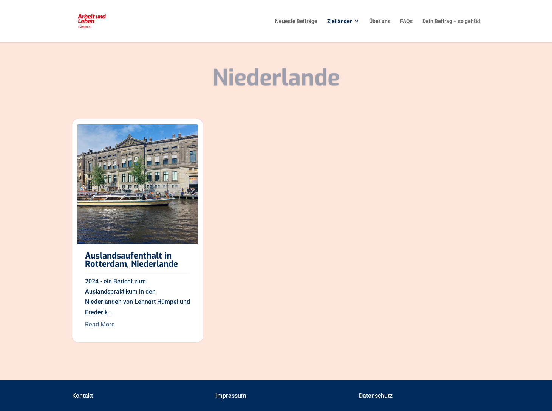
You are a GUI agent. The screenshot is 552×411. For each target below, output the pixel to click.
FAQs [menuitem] (406, 21)
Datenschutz (376, 395)
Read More (100, 324)
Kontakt (82, 395)
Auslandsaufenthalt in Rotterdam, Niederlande (131, 259)
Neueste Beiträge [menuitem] (296, 21)
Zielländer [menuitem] (339, 21)
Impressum (230, 395)
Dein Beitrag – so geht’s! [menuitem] (451, 21)
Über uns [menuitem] (379, 21)
